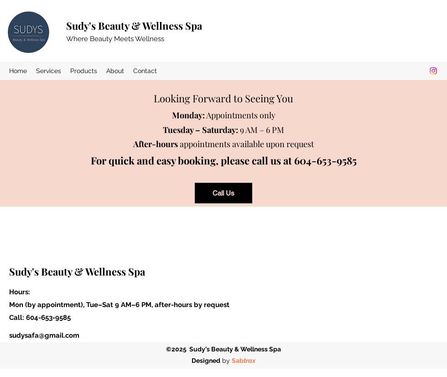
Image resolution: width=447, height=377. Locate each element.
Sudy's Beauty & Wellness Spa (134, 25)
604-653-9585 (48, 317)
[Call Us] (223, 193)
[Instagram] (433, 70)
